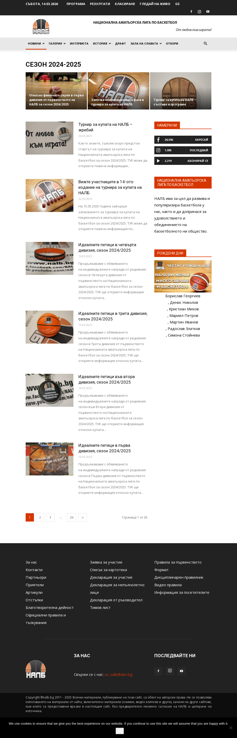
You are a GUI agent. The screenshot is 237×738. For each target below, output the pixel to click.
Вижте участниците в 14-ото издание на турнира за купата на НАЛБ (110, 187)
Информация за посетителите (181, 592)
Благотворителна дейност (50, 607)
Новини (36, 43)
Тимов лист (100, 607)
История (102, 43)
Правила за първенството (178, 562)
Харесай (201, 139)
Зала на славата (146, 43)
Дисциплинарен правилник (178, 577)
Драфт (120, 43)
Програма (76, 4)
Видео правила (168, 584)
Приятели (35, 584)
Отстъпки (34, 599)
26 (71, 517)
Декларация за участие (111, 577)
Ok (120, 731)
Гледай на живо (155, 4)
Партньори (36, 577)
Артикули (34, 592)
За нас (31, 562)
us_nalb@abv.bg (118, 674)
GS (177, 4)
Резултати (100, 4)
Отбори (172, 43)
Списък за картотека (108, 569)
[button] (206, 43)
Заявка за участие (106, 562)
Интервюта (79, 43)
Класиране (125, 4)
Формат (161, 569)
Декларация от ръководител (116, 599)
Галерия (57, 43)
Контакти (34, 569)
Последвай (199, 150)
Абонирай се (197, 161)
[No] (230, 727)
